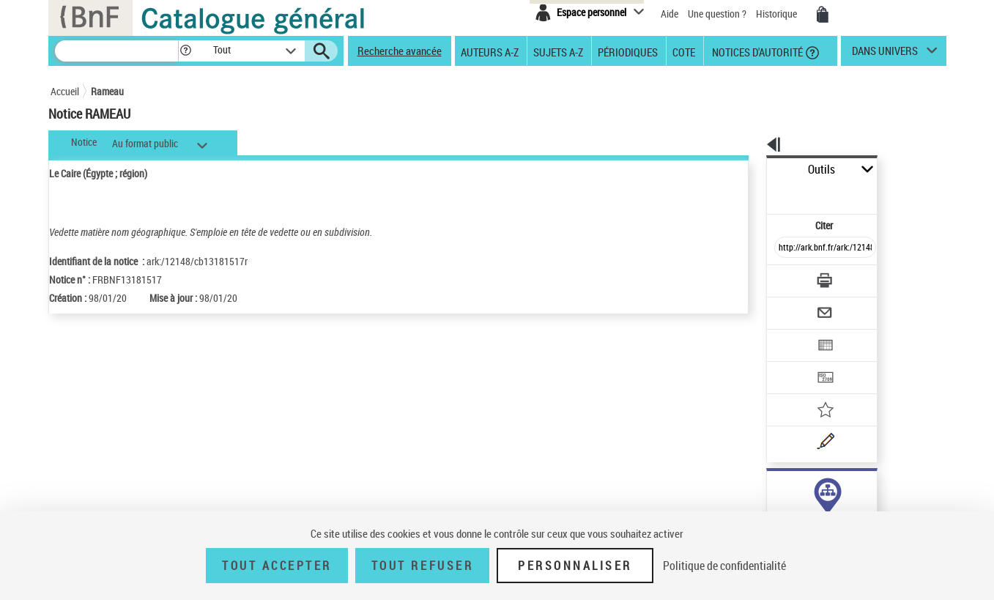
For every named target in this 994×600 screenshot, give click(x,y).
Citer (761, 193)
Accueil (65, 91)
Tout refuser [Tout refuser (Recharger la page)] (422, 566)
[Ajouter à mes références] (793, 362)
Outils (750, 169)
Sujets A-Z (558, 51)
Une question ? (717, 14)
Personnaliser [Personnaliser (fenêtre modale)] (575, 566)
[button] (185, 51)
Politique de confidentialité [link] (724, 566)
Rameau (107, 91)
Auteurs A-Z (490, 51)
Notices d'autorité (756, 51)
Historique (777, 14)
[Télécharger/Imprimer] (787, 248)
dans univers (885, 54)
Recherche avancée (399, 50)
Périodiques (628, 51)
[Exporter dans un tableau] (794, 305)
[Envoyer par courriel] (784, 277)
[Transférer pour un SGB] (790, 334)
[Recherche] (116, 51)
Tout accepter (277, 566)
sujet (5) (768, 489)
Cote (683, 51)
